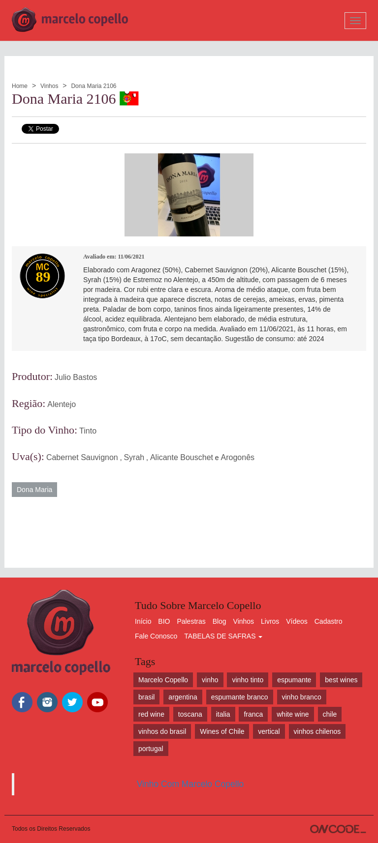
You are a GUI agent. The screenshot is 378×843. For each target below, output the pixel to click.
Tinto (87, 431)
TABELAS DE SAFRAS (223, 636)
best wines (341, 680)
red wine (151, 714)
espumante (294, 680)
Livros (270, 621)
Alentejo (61, 404)
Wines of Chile (222, 731)
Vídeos (297, 621)
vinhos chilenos (317, 731)
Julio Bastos (76, 377)
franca (253, 714)
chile (330, 714)
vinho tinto (247, 680)
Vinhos (49, 86)
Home (20, 86)
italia (223, 714)
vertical (269, 731)
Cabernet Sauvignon (82, 457)
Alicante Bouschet (181, 457)
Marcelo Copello (163, 680)
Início (143, 621)
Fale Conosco (156, 636)
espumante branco (239, 697)
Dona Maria (34, 490)
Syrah (134, 457)
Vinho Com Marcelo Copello (190, 784)
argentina (182, 697)
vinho (210, 680)
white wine (293, 714)
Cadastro (329, 621)
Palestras (191, 621)
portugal (150, 749)
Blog (219, 621)
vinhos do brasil (162, 731)
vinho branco (301, 697)
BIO (164, 621)
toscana (190, 714)
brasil (146, 697)
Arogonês (238, 457)
